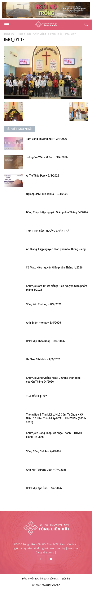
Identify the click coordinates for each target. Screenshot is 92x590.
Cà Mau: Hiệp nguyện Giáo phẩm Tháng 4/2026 (54, 267)
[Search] (86, 25)
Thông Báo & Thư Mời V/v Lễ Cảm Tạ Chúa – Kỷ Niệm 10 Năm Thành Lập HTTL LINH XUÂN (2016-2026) (56, 418)
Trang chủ (9, 33)
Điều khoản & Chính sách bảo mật (40, 578)
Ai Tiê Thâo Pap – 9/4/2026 (42, 175)
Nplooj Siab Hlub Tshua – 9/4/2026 (47, 194)
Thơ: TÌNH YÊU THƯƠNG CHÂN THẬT (48, 230)
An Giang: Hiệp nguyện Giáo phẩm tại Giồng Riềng (55, 249)
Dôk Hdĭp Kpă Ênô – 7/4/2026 (44, 488)
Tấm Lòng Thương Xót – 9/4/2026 (46, 138)
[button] (6, 25)
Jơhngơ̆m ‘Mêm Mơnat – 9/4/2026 (47, 157)
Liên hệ (66, 578)
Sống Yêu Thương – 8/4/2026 (43, 304)
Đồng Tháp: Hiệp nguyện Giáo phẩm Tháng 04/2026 (57, 212)
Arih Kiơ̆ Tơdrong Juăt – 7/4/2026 (46, 469)
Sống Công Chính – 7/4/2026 (43, 451)
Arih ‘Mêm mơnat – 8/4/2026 (43, 322)
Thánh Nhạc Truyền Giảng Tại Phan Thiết (40, 33)
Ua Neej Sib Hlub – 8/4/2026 (43, 359)
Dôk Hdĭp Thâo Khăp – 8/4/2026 (45, 341)
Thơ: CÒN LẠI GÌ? (36, 396)
